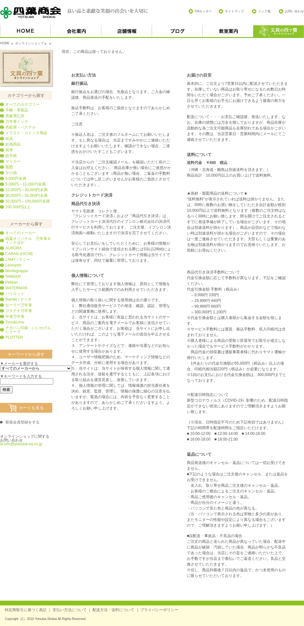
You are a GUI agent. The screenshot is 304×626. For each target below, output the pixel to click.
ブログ (177, 31)
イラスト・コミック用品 (26, 133)
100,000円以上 (17, 207)
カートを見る (31, 407)
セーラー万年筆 (18, 305)
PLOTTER (14, 337)
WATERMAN (16, 288)
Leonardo (13, 265)
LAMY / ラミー (17, 259)
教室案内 (228, 31)
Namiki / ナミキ (18, 299)
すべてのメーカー (20, 233)
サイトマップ (234, 11)
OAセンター (203, 11)
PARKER (13, 276)
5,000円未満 (15, 178)
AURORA (13, 248)
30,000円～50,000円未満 (26, 195)
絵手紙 (11, 155)
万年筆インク (16, 121)
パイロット (14, 293)
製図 (9, 167)
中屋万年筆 (14, 316)
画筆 (9, 150)
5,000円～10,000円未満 (25, 184)
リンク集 (264, 11)
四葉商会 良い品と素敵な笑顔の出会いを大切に (74, 12)
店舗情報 (126, 31)
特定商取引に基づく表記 (26, 610)
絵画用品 (13, 144)
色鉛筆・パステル (20, 127)
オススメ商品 (278, 31)
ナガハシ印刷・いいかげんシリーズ (28, 330)
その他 (11, 173)
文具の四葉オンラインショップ (26, 68)
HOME (25, 31)
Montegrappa (16, 271)
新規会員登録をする (22, 422)
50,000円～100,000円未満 (27, 201)
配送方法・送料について (113, 610)
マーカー (13, 161)
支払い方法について (70, 610)
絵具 (9, 138)
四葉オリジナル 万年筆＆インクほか (28, 240)
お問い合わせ (294, 11)
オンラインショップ (29, 43)
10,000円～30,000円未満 (26, 190)
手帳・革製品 (16, 110)
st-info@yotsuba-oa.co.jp (21, 444)
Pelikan (11, 282)
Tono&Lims (14, 322)
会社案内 (76, 31)
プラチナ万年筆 (18, 311)
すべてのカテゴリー (22, 104)
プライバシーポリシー (159, 610)
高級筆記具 (14, 116)
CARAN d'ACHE (19, 254)
